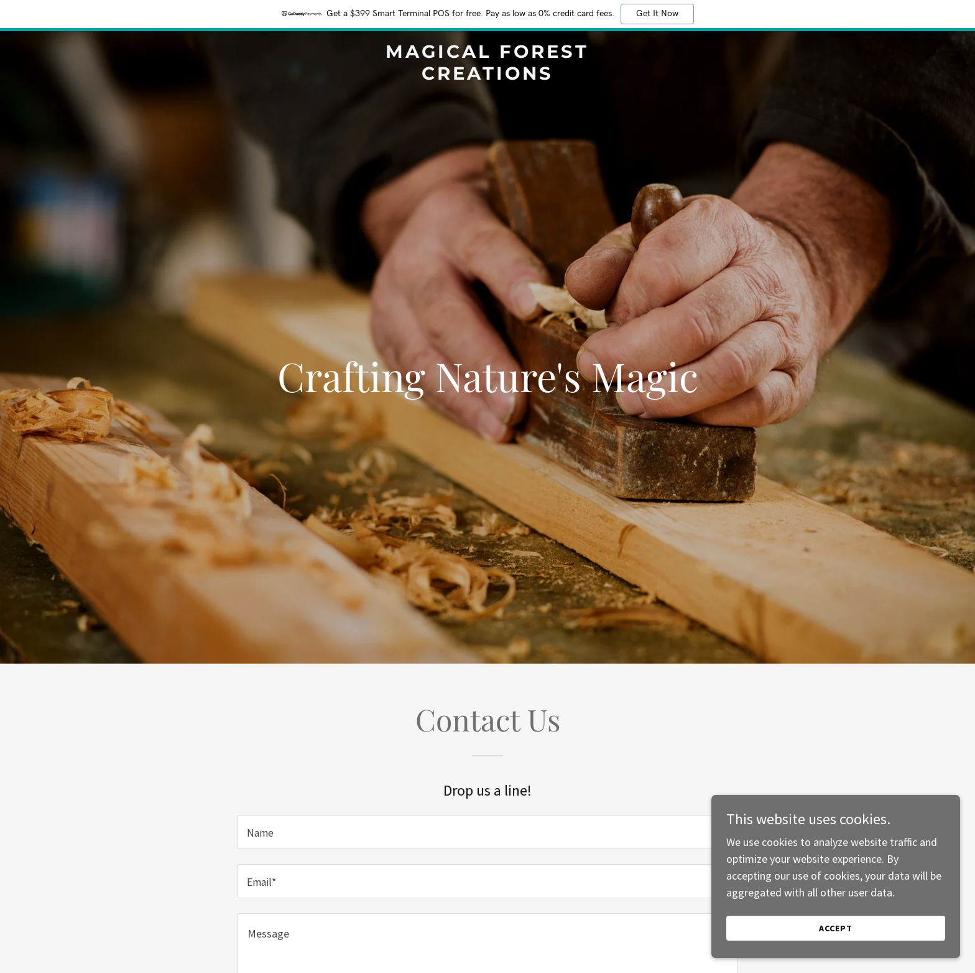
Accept (836, 928)
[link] (487, 75)
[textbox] (487, 832)
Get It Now (657, 13)
